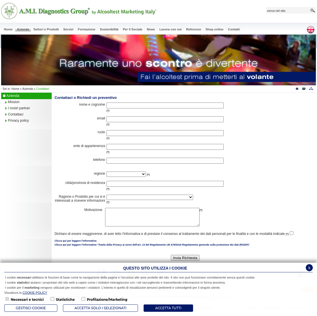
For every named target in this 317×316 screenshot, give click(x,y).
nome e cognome (92, 104)
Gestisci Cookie (31, 308)
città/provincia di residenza (85, 183)
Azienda (27, 88)
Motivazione (93, 210)
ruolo (101, 132)
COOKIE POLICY (34, 292)
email (101, 118)
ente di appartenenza (89, 146)
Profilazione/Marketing (107, 299)
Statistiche (65, 299)
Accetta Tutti (168, 308)
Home (15, 88)
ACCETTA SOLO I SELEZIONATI (100, 308)
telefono (99, 160)
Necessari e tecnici (27, 299)
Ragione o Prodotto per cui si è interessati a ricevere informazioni (80, 198)
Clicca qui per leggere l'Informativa (75, 244)
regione (99, 173)
